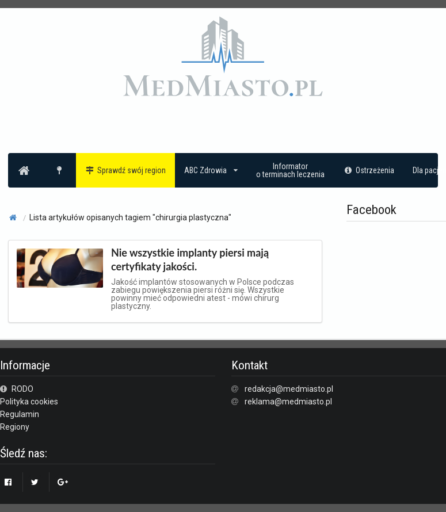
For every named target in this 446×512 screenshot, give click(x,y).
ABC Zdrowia (211, 170)
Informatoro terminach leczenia (290, 170)
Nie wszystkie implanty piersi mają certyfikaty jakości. (190, 259)
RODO (16, 388)
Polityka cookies (29, 401)
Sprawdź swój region (125, 170)
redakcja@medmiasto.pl (289, 388)
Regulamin (19, 414)
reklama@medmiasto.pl (288, 401)
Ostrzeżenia (368, 170)
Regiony (14, 426)
